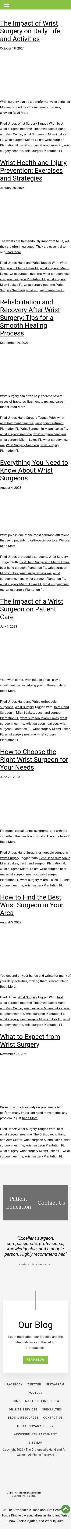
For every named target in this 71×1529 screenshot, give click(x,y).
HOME (16, 1401)
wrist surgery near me (39, 285)
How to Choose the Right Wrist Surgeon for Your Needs (34, 759)
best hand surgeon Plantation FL (23, 568)
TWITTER (34, 1384)
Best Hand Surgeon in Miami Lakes (44, 562)
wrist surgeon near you (49, 434)
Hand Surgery (27, 418)
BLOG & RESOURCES (23, 1417)
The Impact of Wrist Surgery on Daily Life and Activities (30, 31)
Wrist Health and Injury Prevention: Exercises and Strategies (33, 170)
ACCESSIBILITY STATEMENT (35, 1434)
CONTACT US (53, 1417)
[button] (65, 1509)
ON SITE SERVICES (23, 1409)
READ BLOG (35, 1359)
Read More (20, 113)
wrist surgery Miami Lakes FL (41, 145)
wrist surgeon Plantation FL (26, 279)
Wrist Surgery (27, 123)
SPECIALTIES (52, 1409)
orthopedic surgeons (32, 557)
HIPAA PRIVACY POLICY (35, 1426)
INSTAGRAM (55, 1384)
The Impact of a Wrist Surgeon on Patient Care (31, 609)
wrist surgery (9, 1019)
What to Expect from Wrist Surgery (30, 1040)
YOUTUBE (35, 1392)
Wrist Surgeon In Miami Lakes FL (43, 429)
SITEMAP (36, 1442)
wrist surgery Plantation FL (44, 151)
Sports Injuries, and (31, 1521)
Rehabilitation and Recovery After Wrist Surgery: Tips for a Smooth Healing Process (30, 317)
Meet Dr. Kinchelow (42, 1401)
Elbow (11, 1521)
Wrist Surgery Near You (22, 445)
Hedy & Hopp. (30, 1496)
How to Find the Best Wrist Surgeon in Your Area (31, 905)
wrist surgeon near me (26, 274)
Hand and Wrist (29, 263)
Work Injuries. (54, 1521)
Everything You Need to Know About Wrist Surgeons (34, 470)
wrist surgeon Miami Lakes (24, 140)
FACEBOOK (15, 1384)
